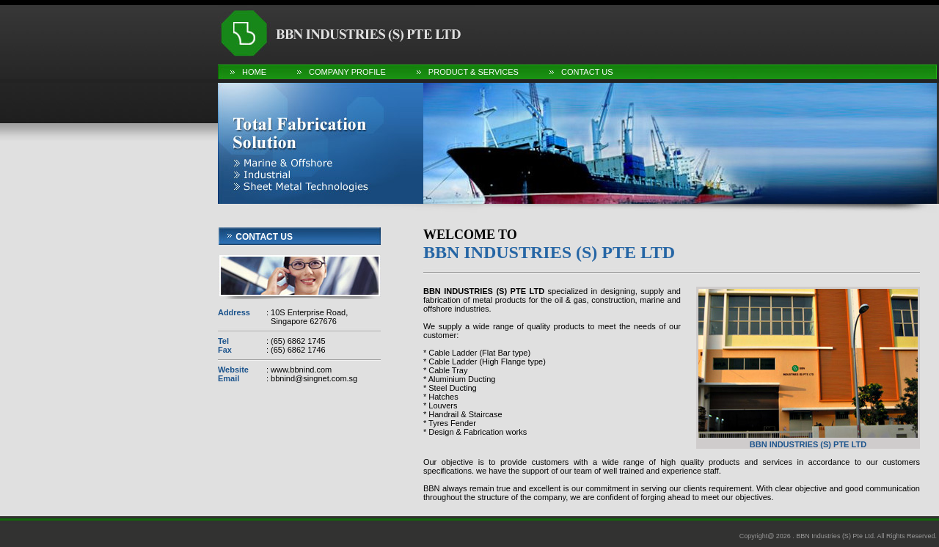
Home (254, 71)
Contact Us (587, 71)
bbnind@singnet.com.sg (312, 378)
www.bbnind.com (300, 369)
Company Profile (347, 71)
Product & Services (473, 71)
